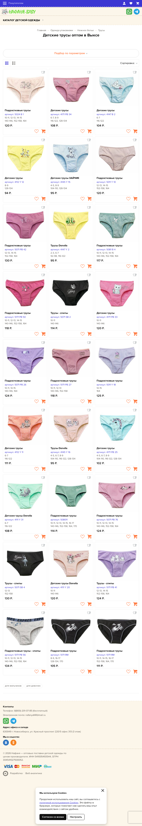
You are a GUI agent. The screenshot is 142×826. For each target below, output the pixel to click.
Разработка (16, 773)
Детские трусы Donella (18, 515)
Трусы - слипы (59, 313)
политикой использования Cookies (58, 802)
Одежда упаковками (62, 30)
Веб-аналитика (33, 773)
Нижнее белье (85, 30)
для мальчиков (13, 685)
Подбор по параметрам (71, 53)
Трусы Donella (59, 245)
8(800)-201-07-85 (23, 710)
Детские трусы (60, 110)
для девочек (33, 685)
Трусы (101, 30)
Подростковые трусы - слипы (22, 650)
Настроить (76, 817)
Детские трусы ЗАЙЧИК (65, 178)
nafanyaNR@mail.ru (35, 715)
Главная (41, 30)
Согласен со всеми (53, 817)
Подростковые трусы (18, 110)
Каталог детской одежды (21, 20)
